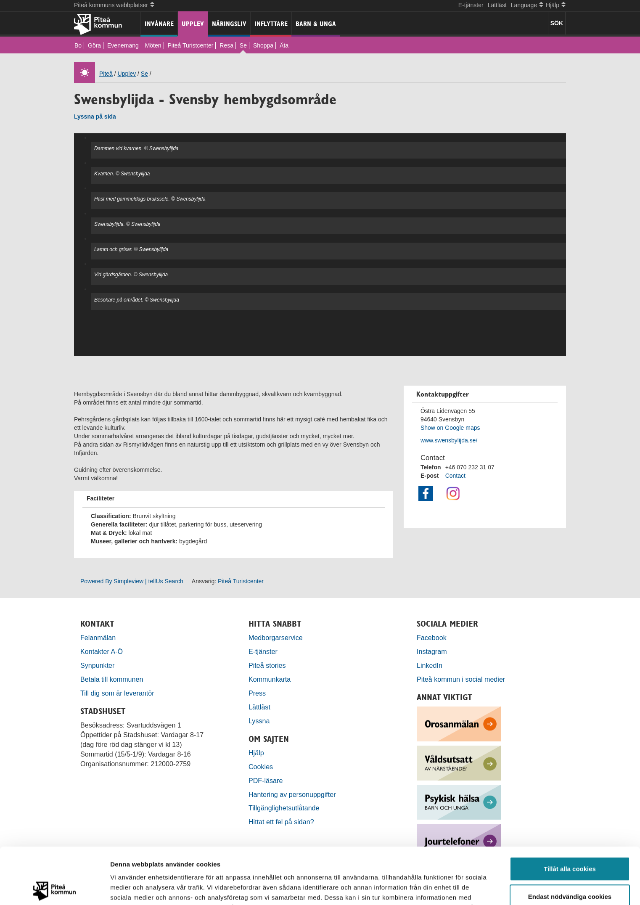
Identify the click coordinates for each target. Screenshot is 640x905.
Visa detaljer (457, 888)
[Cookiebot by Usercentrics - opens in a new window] (54, 888)
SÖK (556, 23)
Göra (94, 45)
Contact (455, 475)
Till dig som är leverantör (118, 693)
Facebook (432, 637)
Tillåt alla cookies (570, 812)
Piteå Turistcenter (190, 45)
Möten (153, 45)
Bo (78, 45)
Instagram (432, 651)
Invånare (159, 24)
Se (243, 45)
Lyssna (259, 721)
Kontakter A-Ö (101, 651)
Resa (226, 45)
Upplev (193, 24)
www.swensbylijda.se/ (448, 440)
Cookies (261, 766)
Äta (284, 45)
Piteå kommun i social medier (461, 679)
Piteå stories (267, 665)
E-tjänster (471, 5)
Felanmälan (98, 637)
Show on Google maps (450, 427)
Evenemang (123, 45)
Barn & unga (316, 24)
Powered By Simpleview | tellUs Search (131, 581)
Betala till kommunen (111, 679)
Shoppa (263, 45)
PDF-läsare (266, 780)
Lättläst (497, 5)
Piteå (106, 73)
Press (257, 693)
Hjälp (256, 753)
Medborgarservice (276, 637)
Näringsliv (229, 24)
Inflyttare (271, 24)
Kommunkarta (270, 679)
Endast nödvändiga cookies (569, 840)
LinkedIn (429, 665)
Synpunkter (97, 665)
